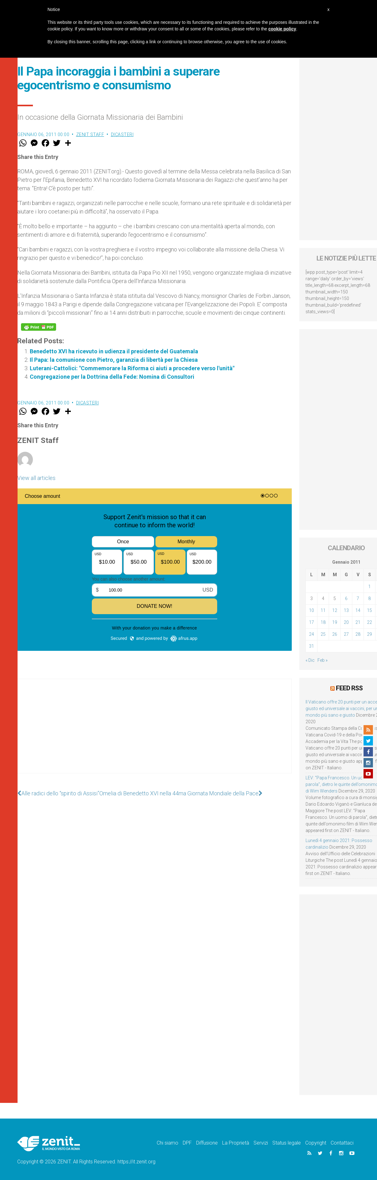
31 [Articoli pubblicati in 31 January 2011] (311, 646)
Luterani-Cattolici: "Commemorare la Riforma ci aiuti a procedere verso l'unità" (132, 368)
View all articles (36, 478)
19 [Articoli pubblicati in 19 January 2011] (334, 622)
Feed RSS (349, 688)
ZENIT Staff (90, 134)
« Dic (310, 660)
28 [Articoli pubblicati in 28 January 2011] (357, 634)
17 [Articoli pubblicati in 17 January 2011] (311, 622)
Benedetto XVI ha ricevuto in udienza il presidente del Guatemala (114, 351)
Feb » (322, 660)
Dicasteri (122, 134)
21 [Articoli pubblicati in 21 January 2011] (357, 622)
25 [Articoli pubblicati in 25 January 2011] (323, 634)
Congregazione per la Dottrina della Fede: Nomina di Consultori (112, 376)
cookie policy (282, 28)
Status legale (286, 1143)
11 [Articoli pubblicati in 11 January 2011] (323, 610)
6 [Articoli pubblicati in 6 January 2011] (346, 598)
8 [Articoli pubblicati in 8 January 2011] (369, 598)
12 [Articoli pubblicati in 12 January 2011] (334, 610)
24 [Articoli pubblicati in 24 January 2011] (311, 634)
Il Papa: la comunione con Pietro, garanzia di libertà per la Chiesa (114, 359)
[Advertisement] (154, 732)
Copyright (315, 1143)
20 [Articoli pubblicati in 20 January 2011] (346, 622)
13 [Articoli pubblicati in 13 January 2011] (346, 610)
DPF (187, 1143)
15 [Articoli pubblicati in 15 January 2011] (369, 610)
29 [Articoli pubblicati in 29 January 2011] (369, 634)
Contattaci (342, 1143)
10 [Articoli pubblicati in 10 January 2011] (311, 610)
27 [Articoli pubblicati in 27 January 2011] (346, 634)
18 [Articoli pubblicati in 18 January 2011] (323, 622)
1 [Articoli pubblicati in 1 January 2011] (369, 586)
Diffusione (207, 1143)
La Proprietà (235, 1143)
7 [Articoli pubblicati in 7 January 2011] (358, 598)
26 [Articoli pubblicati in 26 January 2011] (334, 634)
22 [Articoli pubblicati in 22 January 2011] (369, 622)
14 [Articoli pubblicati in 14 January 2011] (357, 610)
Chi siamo (167, 1143)
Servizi (261, 1143)
